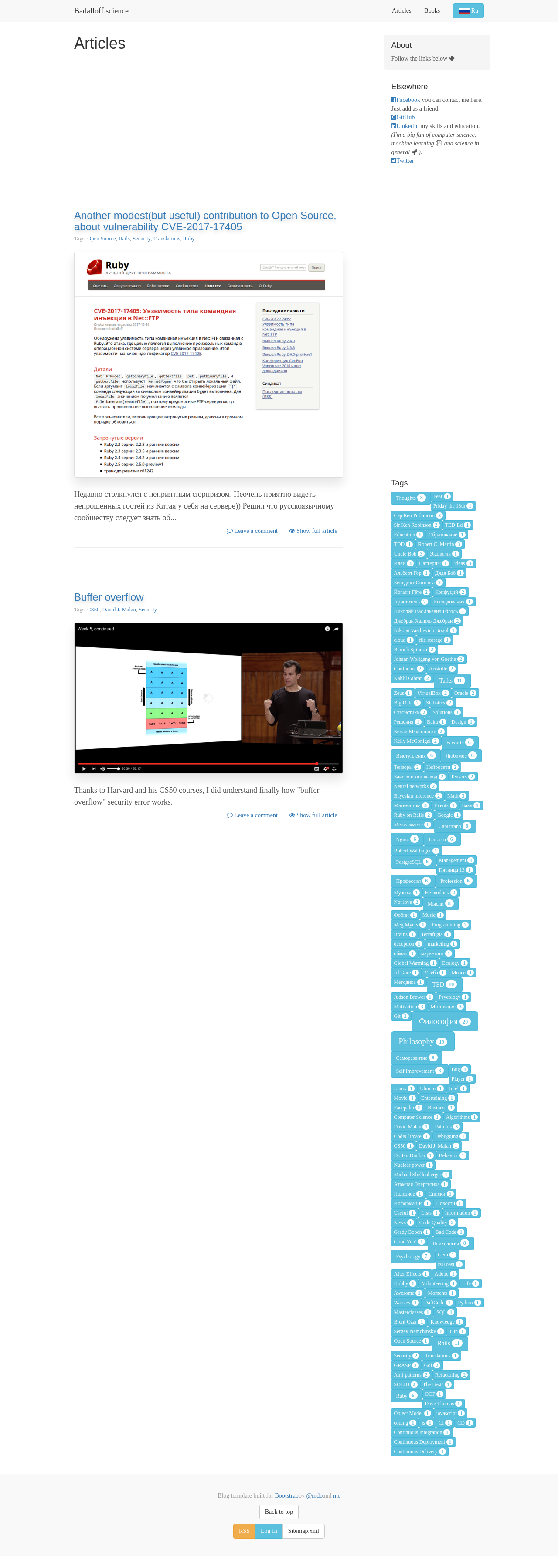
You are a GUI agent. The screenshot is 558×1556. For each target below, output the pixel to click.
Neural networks (415, 786)
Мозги (463, 973)
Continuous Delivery (420, 1451)
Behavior (452, 1155)
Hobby (405, 1283)
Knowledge (446, 1322)
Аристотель (411, 602)
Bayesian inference (418, 796)
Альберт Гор (411, 573)
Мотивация (447, 1007)
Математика (411, 805)
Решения (408, 722)
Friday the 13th (453, 506)
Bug (459, 1069)
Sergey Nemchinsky (419, 1331)
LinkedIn (404, 126)
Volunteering (439, 1283)
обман (404, 953)
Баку (471, 805)
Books (432, 10)
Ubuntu (432, 1088)
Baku (436, 722)
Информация (412, 1203)
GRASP (406, 1365)
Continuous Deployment (423, 1442)
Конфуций (450, 592)
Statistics (439, 703)
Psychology (413, 1256)
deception (408, 944)
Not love (407, 902)
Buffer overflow (109, 597)
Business (441, 1108)
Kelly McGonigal (416, 741)
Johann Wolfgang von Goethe (429, 659)
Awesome (408, 1293)
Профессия (413, 881)
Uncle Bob (409, 554)
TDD (403, 544)
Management (457, 860)
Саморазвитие (416, 1057)
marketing (442, 944)
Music (433, 915)
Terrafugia (436, 934)
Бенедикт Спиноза (418, 582)
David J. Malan (119, 609)
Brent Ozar (409, 1322)
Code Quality (437, 1222)
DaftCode (438, 1303)
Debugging (450, 1136)
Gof (432, 1365)
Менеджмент (412, 825)
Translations (166, 239)
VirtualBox (433, 693)
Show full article (313, 531)
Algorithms (462, 1117)
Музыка (406, 892)
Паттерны (434, 563)
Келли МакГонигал (419, 731)
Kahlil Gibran (412, 678)
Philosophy (422, 1041)
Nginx (407, 839)
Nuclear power (413, 1165)
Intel (458, 1088)
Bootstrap (286, 1495)
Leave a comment (252, 531)
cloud (404, 640)
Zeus (403, 693)
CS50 (93, 609)
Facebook (405, 100)
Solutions (446, 712)
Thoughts (410, 498)
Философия (445, 1021)
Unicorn (442, 839)
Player (462, 1079)
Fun (457, 1331)
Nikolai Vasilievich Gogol (425, 630)
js (427, 1423)
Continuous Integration (422, 1432)
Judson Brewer (413, 997)
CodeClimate (411, 1136)
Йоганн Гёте (412, 592)
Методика (409, 982)
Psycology (454, 997)
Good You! (409, 1242)
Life (470, 1283)
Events (445, 805)
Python (469, 1303)
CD (465, 1423)
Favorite (460, 742)
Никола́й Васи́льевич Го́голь (430, 611)
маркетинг (437, 953)
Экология (444, 554)
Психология (450, 1243)
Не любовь (441, 892)
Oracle (465, 693)
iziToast (450, 1264)
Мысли (440, 903)
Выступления (416, 755)
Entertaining (438, 1098)
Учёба (435, 973)
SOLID (405, 1384)
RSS (244, 1531)
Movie (404, 1098)
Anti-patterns (411, 1375)
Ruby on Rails (413, 815)
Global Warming (415, 963)
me (335, 1495)
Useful (405, 1213)
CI (445, 1423)
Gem (447, 1255)
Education (408, 535)
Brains (404, 934)
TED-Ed (458, 525)
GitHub (403, 117)
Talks (452, 680)
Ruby (188, 239)
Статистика (410, 712)
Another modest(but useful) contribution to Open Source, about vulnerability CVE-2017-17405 (205, 220)
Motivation (409, 1007)
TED (444, 984)
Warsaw (406, 1303)
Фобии (405, 915)
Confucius (408, 669)
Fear (442, 496)
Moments (442, 1293)
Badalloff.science (101, 11)
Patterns (447, 1127)
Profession (456, 881)
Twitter (402, 161)
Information (461, 1213)
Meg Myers (410, 925)
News (404, 1222)
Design (463, 722)
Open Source (101, 239)
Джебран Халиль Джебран (427, 621)
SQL (445, 1312)
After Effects (411, 1274)
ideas (463, 563)
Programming (450, 925)
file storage (435, 640)
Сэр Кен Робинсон (418, 515)
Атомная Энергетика (421, 1184)
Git (401, 1016)
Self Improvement (420, 1070)
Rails (124, 239)
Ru (468, 10)
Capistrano (455, 826)
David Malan (411, 1127)
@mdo (314, 1495)
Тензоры (407, 767)
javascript (450, 1413)
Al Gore (406, 973)
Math (456, 796)
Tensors (463, 777)
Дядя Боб (449, 573)
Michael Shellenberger (421, 1175)
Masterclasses (412, 1312)
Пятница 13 (456, 870)
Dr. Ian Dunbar (413, 1155)
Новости (449, 1203)
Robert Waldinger (416, 851)
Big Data (407, 703)
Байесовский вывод (419, 777)
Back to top (279, 1512)
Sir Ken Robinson (416, 525)
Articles (401, 10)
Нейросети (442, 767)
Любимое (461, 755)
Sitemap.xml (303, 1531)
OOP (434, 1394)
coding (405, 1423)
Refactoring (451, 1375)
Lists (430, 1213)
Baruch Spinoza (414, 650)
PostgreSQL (413, 862)
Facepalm (408, 1108)
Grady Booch (412, 1232)
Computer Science (417, 1117)
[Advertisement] (208, 131)
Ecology (455, 963)
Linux (404, 1088)
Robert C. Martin (440, 544)
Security (141, 239)
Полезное (408, 1194)
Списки (441, 1194)
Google (449, 815)
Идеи (404, 563)
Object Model (412, 1413)
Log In (269, 1531)
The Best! (437, 1384)
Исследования (453, 602)
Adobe (446, 1274)
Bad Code (450, 1232)
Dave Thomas (444, 1404)
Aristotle (442, 669)
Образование (447, 535)
